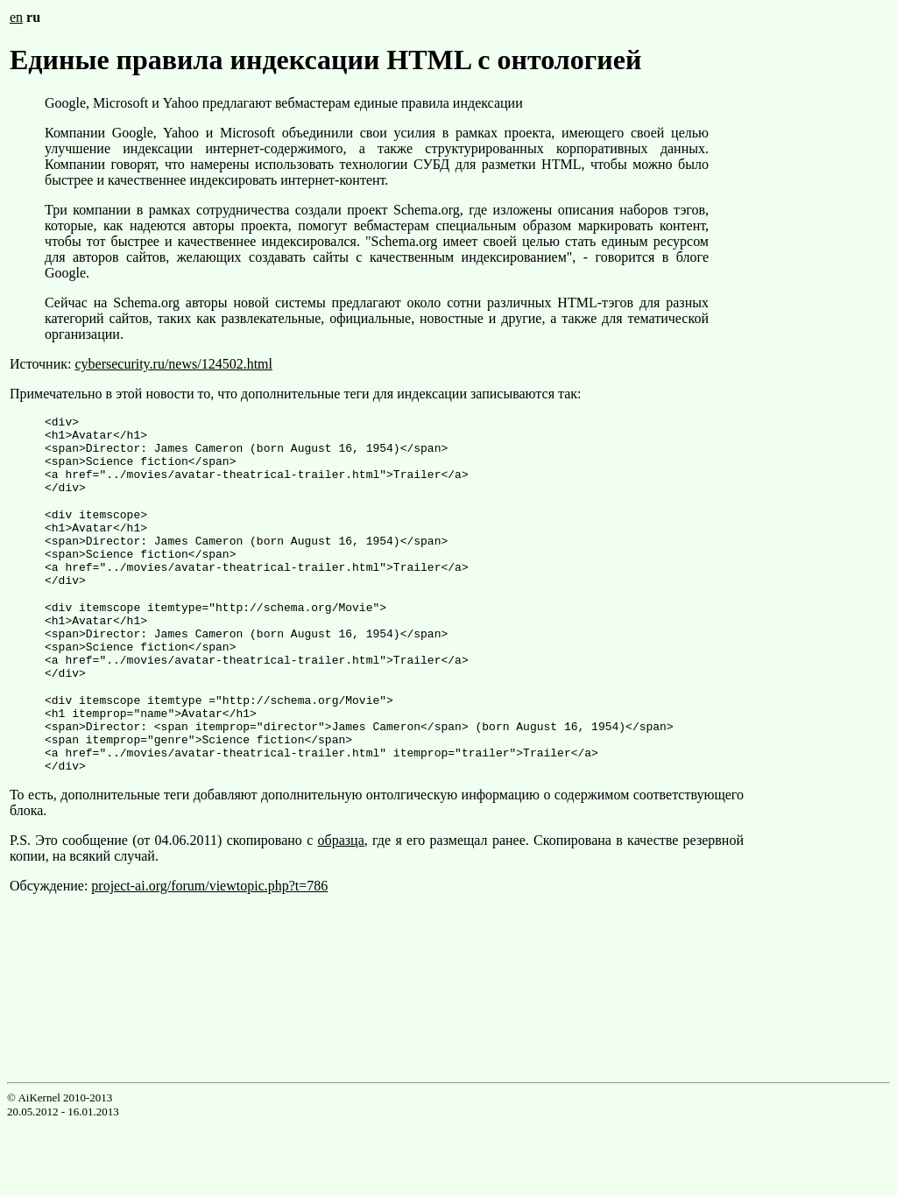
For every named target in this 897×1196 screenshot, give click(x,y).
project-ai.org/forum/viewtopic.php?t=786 (209, 948)
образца (341, 903)
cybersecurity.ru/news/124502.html (173, 363)
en (16, 17)
